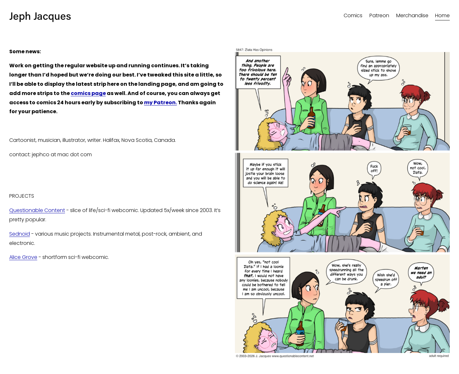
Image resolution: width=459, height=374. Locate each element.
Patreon (379, 15)
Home (442, 15)
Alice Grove (23, 257)
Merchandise (412, 15)
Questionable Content (37, 210)
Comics (353, 15)
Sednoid (19, 234)
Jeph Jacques (40, 16)
